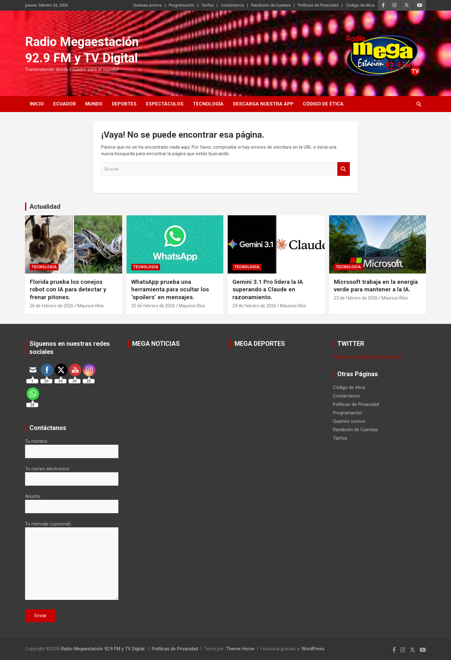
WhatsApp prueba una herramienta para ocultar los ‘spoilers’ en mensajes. (170, 289)
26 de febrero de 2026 (52, 305)
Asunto (71, 501)
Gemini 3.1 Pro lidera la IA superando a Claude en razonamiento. (267, 289)
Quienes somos (147, 5)
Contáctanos (232, 5)
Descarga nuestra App (263, 104)
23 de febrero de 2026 (356, 297)
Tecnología (208, 104)
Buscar (343, 169)
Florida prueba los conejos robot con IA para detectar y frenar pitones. (68, 289)
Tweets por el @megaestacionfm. (368, 357)
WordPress (313, 649)
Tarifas (207, 5)
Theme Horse (240, 649)
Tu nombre (71, 446)
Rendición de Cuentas (271, 5)
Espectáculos (165, 104)
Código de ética (360, 5)
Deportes (124, 104)
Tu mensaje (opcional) (71, 561)
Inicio (37, 104)
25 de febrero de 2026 (153, 305)
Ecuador (64, 104)
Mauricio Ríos (90, 305)
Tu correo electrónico (71, 474)
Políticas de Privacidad (318, 5)
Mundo (93, 104)
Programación (181, 5)
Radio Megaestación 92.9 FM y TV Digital (103, 649)
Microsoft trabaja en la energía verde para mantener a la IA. (376, 285)
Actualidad (44, 206)
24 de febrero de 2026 (254, 305)
